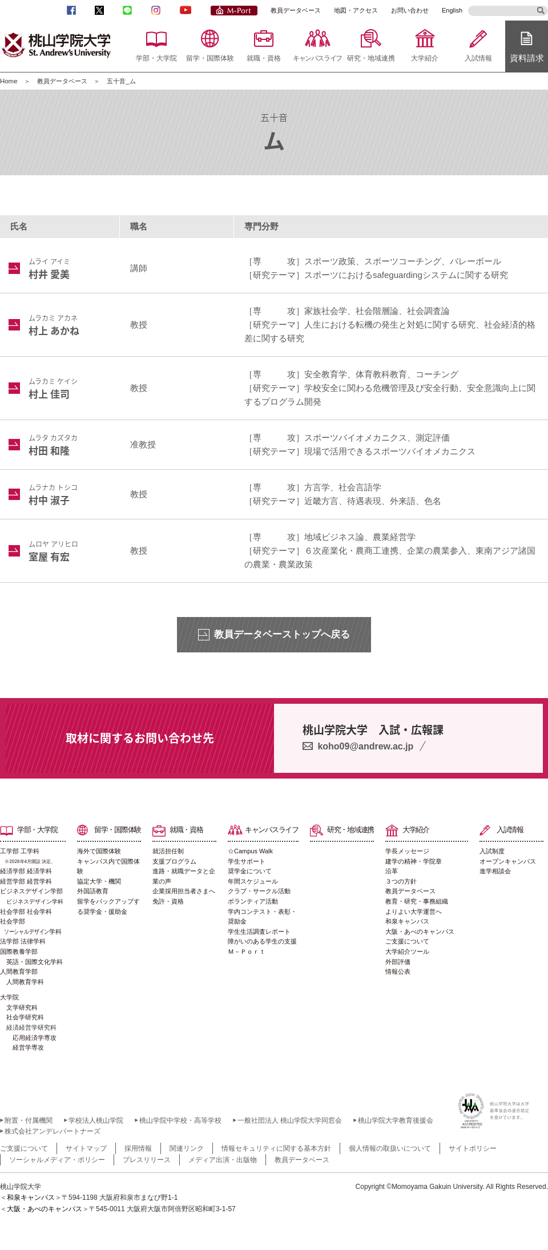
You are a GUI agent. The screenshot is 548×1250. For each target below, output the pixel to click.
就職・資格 (264, 58)
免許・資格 (168, 901)
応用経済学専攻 (35, 1037)
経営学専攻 (28, 1047)
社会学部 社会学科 (26, 911)
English (452, 10)
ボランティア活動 (253, 901)
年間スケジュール (253, 881)
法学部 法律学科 (23, 941)
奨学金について (250, 871)
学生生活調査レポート (259, 931)
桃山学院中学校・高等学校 (180, 1120)
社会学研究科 (25, 1017)
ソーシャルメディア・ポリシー (57, 1160)
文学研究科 (22, 1007)
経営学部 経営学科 (26, 881)
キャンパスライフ (317, 58)
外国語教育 (92, 891)
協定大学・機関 (99, 881)
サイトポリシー (473, 1148)
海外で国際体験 (99, 851)
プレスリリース (147, 1160)
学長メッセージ (407, 851)
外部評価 (397, 961)
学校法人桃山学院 (95, 1120)
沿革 (391, 871)
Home (9, 81)
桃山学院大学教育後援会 (395, 1120)
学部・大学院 (156, 58)
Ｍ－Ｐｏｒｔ (246, 951)
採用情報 (138, 1148)
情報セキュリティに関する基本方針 (276, 1148)
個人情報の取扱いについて (390, 1148)
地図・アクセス (356, 10)
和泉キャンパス (407, 921)
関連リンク (187, 1148)
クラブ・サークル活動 (259, 891)
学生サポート (246, 861)
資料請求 (527, 58)
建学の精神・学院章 (413, 861)
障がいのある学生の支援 (262, 941)
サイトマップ (86, 1148)
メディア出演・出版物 (222, 1160)
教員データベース (296, 10)
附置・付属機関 (29, 1120)
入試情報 (478, 58)
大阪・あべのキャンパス (419, 931)
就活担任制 (168, 851)
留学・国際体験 (210, 58)
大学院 (9, 997)
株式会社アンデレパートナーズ (52, 1131)
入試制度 (492, 851)
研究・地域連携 (371, 58)
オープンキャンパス (508, 861)
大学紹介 (424, 58)
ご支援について (407, 941)
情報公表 (397, 971)
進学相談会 (495, 871)
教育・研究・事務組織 (416, 901)
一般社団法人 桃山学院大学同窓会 (289, 1120)
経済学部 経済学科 (26, 871)
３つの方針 (401, 881)
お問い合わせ (410, 10)
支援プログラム (174, 861)
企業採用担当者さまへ (183, 891)
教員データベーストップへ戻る (282, 634)
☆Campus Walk (250, 851)
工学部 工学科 (33, 857)
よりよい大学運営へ (413, 911)
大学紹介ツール (407, 951)
